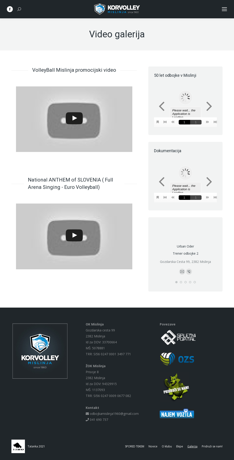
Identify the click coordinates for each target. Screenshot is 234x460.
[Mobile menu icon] (224, 9)
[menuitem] (134, 446)
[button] (176, 282)
